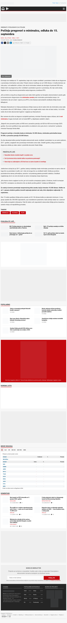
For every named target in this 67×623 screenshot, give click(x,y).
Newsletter (46, 614)
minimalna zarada (28, 97)
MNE (24, 450)
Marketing (21, 614)
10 (52, 514)
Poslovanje (13, 524)
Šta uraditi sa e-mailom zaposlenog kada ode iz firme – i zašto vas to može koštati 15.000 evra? (21, 509)
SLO (6, 450)
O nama (3, 614)
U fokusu (35, 598)
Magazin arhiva (54, 614)
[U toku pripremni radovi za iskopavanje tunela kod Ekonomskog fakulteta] (37, 499)
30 (20, 526)
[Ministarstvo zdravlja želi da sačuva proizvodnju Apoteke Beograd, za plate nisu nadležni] (6, 521)
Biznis (2, 38)
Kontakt (15, 614)
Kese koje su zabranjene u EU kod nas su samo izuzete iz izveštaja (25, 162)
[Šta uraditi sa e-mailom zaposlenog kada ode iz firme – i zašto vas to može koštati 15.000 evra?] (6, 509)
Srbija (14, 38)
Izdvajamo (13, 501)
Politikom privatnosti (55, 580)
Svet (25, 594)
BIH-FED (19, 450)
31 (21, 502)
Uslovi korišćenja (38, 614)
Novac (34, 594)
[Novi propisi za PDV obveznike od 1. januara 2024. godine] (6, 499)
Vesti (17, 38)
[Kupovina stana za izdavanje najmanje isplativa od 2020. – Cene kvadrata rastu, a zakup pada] (37, 509)
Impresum (9, 614)
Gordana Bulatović (17, 40)
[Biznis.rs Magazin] (33, 359)
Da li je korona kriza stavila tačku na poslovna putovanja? (22, 158)
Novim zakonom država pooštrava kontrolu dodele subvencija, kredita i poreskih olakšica (52, 310)
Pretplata (61, 614)
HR (9, 450)
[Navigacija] (63, 9)
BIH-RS (14, 450)
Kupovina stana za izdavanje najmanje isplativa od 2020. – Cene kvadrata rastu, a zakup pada (53, 509)
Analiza (12, 512)
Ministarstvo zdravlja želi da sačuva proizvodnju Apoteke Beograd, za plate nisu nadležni (20, 521)
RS (2, 450)
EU (24, 602)
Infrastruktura (46, 501)
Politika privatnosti (29, 614)
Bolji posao (8, 38)
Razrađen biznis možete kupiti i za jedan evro (19, 155)
